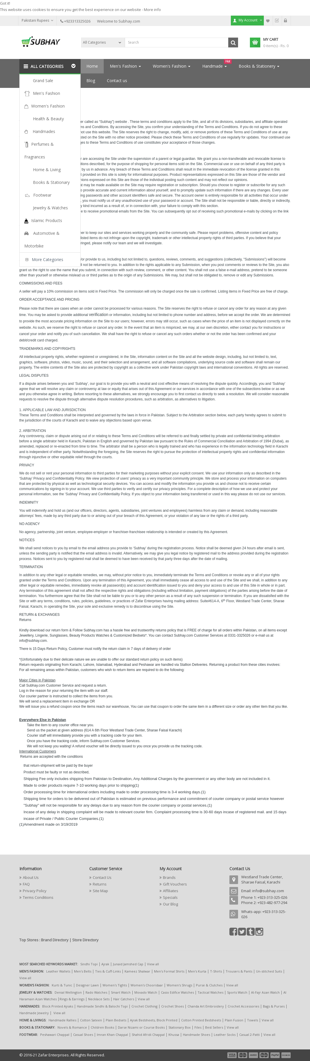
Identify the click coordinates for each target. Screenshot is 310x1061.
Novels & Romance (72, 1027)
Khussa (173, 1034)
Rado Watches (96, 992)
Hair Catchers (123, 999)
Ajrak (105, 964)
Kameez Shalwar (137, 971)
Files (197, 1027)
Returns (100, 884)
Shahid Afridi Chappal (148, 1034)
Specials (170, 897)
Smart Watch (121, 992)
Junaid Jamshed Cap (128, 964)
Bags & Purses (274, 1006)
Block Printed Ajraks (57, 1006)
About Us (31, 877)
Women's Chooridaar (147, 985)
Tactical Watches (210, 992)
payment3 (253, 1055)
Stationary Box (179, 1027)
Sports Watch (237, 992)
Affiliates (170, 890)
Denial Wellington (68, 992)
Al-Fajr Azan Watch (265, 992)
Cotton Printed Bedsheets (201, 1020)
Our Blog (170, 904)
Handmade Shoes (196, 1034)
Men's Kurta (197, 971)
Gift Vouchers (175, 884)
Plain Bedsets (116, 1020)
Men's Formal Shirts (169, 971)
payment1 (232, 1055)
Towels (252, 1020)
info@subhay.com (268, 890)
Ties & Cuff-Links (108, 971)
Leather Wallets (58, 971)
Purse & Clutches (209, 985)
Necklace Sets (98, 999)
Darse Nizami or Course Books (141, 1027)
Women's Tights (115, 985)
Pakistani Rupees (37, 20)
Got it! (5, 3)
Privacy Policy (35, 890)
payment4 (264, 1055)
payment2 (243, 1055)
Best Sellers (214, 1027)
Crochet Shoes (172, 1006)
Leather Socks (224, 1034)
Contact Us (102, 877)
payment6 (285, 1055)
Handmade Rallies (62, 1020)
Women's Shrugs (179, 985)
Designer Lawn (87, 985)
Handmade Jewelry (34, 1013)
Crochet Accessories (243, 1006)
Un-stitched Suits (269, 971)
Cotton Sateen (91, 1020)
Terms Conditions (47, 94)
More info (152, 9)
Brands (169, 877)
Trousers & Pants (239, 971)
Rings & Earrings (72, 999)
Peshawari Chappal (54, 1034)
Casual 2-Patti (249, 1034)
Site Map (100, 890)
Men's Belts (82, 971)
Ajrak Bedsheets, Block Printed (153, 1020)
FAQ (26, 884)
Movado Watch (145, 992)
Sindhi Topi (89, 964)
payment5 (275, 1055)
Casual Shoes (83, 1034)
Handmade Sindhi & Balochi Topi (102, 1006)
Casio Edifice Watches (177, 992)
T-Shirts (216, 971)
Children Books (102, 1027)
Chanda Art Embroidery (206, 1006)
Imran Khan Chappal (112, 1034)
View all (153, 964)
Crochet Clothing (144, 1006)
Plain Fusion (234, 1020)
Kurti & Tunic (62, 985)
